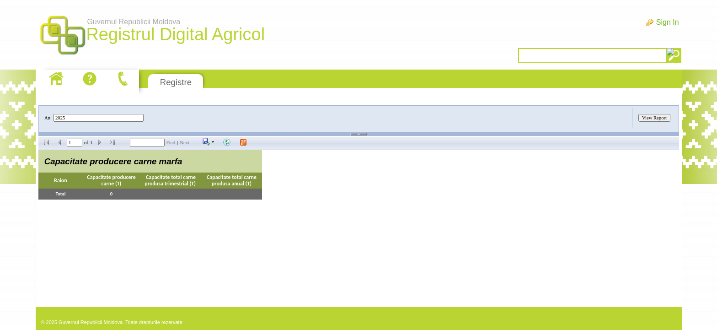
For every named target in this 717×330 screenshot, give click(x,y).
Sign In (667, 22)
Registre (176, 82)
